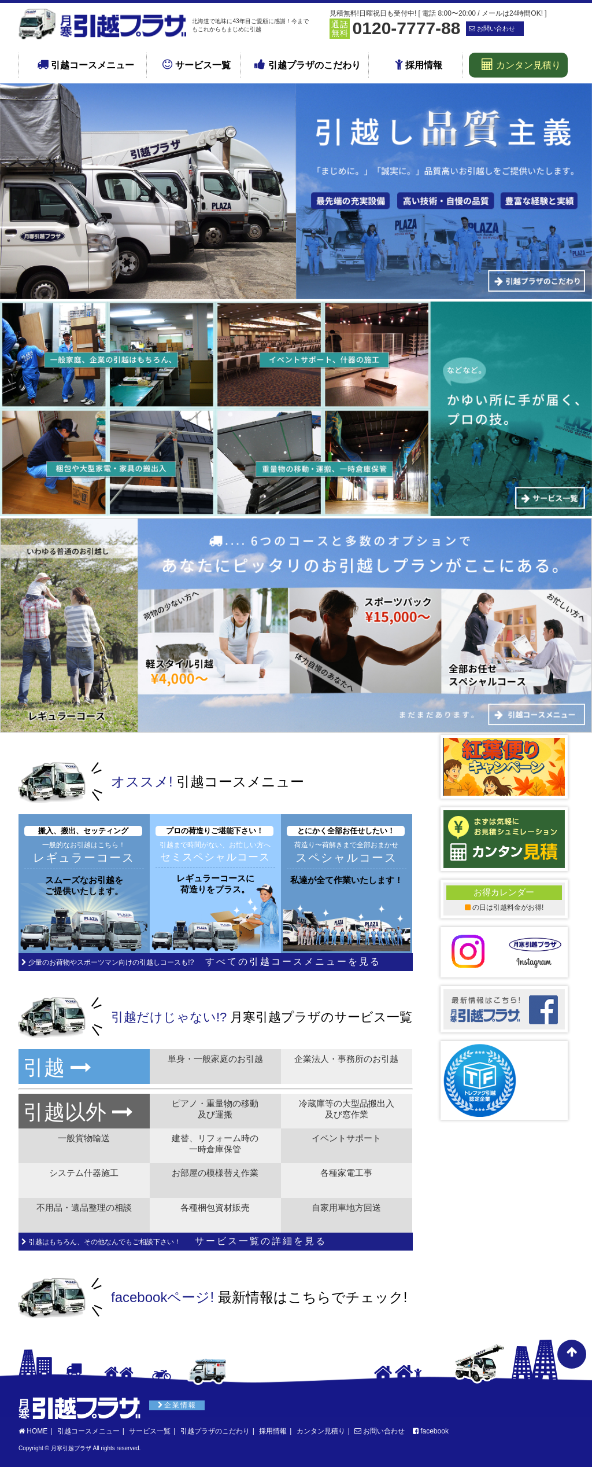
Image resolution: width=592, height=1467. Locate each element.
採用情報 (418, 64)
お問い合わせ (379, 1431)
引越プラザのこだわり (307, 64)
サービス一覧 (196, 64)
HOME (32, 1431)
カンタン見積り (521, 64)
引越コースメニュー (85, 64)
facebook (431, 1431)
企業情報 (177, 1405)
